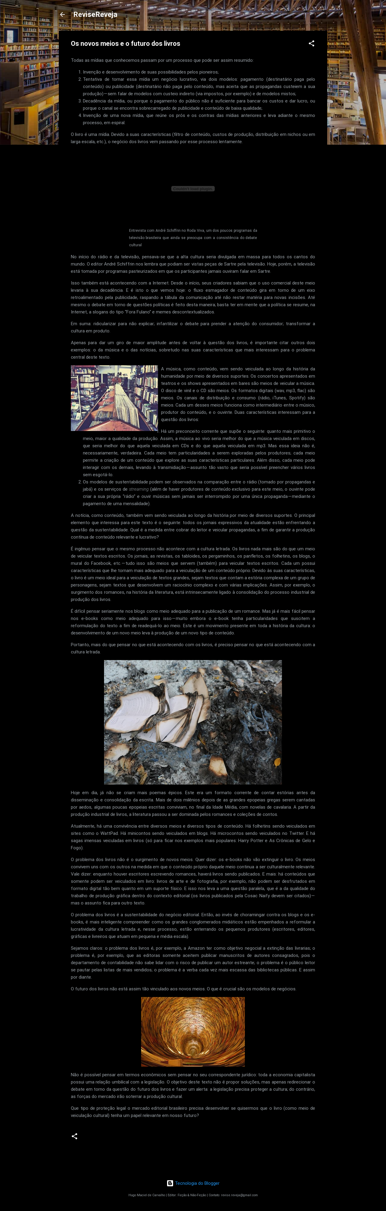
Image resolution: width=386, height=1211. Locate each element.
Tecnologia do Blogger (193, 1183)
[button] (311, 44)
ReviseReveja (95, 14)
